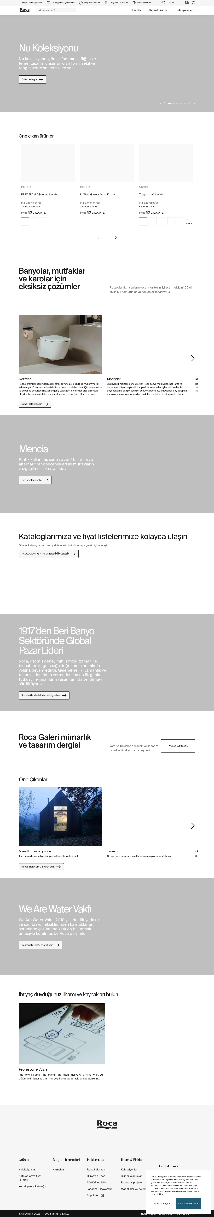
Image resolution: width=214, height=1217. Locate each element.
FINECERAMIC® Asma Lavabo (39, 194)
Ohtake (143, 186)
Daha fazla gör (33, 79)
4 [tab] (181, 103)
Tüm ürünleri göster (35, 480)
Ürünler (136, 10)
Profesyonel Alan (33, 1069)
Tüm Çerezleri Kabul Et (188, 1203)
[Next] (194, 103)
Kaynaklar (59, 1169)
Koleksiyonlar (27, 1169)
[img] (25, 221)
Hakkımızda (95, 1160)
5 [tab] (185, 103)
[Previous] (160, 103)
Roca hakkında (96, 1169)
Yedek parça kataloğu (32, 1186)
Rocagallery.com (178, 746)
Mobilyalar (113, 379)
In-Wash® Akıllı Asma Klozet (97, 194)
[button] (39, 10)
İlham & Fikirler (158, 10)
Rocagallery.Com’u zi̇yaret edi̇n (41, 866)
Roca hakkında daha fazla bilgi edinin (44, 695)
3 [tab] (177, 103)
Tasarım (112, 851)
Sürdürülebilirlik (96, 1182)
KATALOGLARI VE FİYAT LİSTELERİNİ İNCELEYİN (49, 553)
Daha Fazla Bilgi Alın (35, 404)
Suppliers (93, 1195)
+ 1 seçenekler (193, 221)
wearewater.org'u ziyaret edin (41, 945)
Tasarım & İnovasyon (99, 1188)
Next (193, 358)
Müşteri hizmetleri (66, 1160)
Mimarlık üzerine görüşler (35, 851)
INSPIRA (26, 186)
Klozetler (25, 379)
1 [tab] (169, 103)
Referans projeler (132, 1182)
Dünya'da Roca (96, 1176)
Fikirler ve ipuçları (132, 1176)
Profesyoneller (184, 10)
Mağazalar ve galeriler (135, 1188)
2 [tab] (173, 103)
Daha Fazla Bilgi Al (161, 1203)
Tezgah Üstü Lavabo (151, 194)
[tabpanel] (107, 63)
